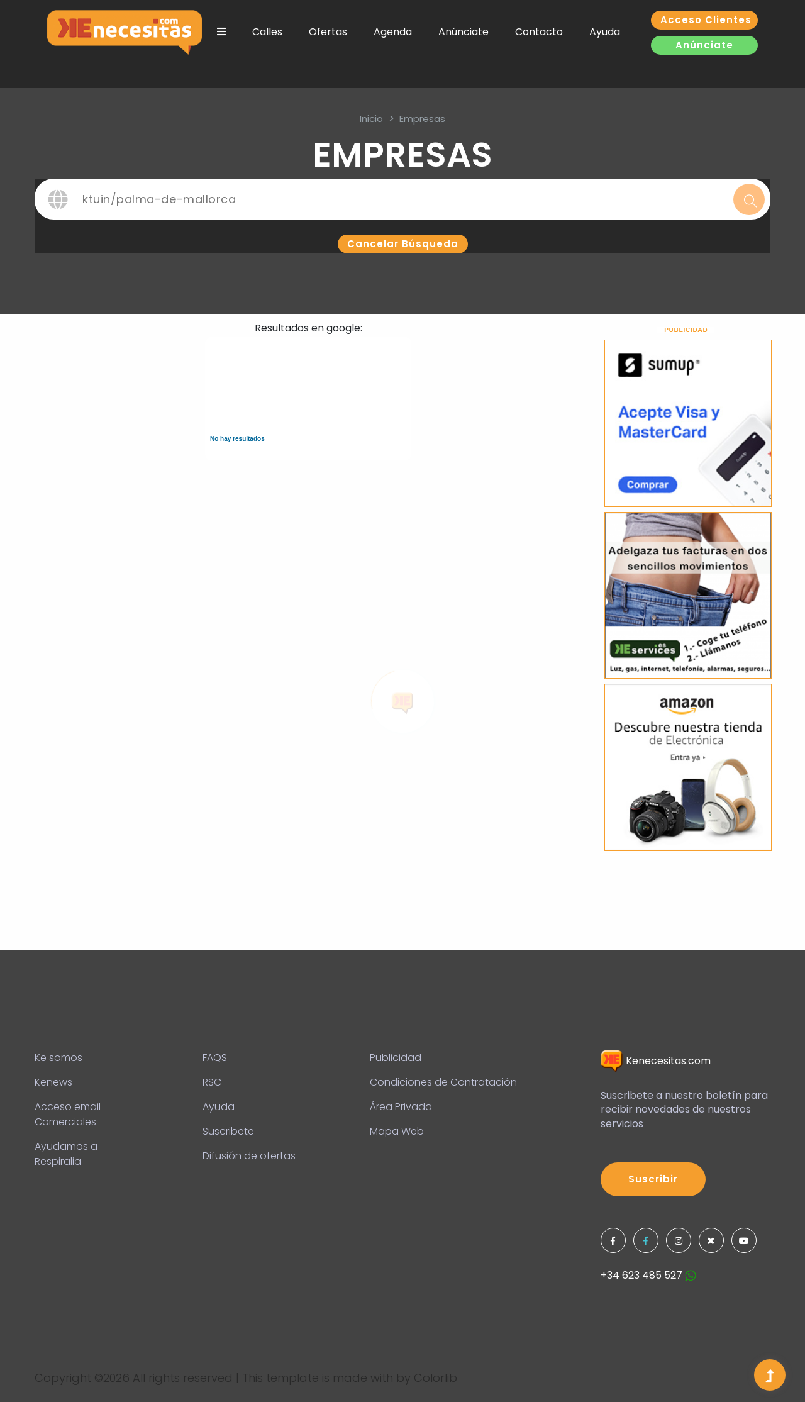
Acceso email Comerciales (68, 1114)
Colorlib (435, 1378)
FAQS (215, 1057)
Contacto (539, 32)
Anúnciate (463, 32)
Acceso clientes (706, 19)
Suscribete (228, 1131)
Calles (267, 32)
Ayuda (604, 32)
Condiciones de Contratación (443, 1082)
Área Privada (401, 1106)
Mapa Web (397, 1131)
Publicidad (395, 1057)
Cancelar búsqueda (402, 243)
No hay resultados (237, 438)
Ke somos (58, 1057)
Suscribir (653, 1179)
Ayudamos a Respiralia (66, 1154)
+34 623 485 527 (648, 1275)
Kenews (53, 1082)
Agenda (393, 32)
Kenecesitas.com (656, 1061)
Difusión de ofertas (249, 1156)
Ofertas (328, 32)
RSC (212, 1082)
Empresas (422, 118)
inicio (371, 118)
